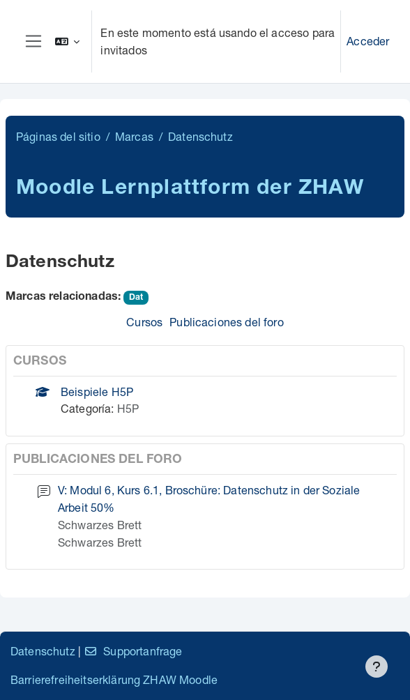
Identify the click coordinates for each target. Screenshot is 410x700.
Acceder (368, 40)
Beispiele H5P (97, 391)
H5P (128, 408)
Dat (136, 298)
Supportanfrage (133, 650)
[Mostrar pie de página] (376, 666)
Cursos (144, 321)
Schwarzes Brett (100, 524)
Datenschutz (42, 650)
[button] (67, 41)
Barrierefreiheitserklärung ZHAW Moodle (114, 679)
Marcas (134, 136)
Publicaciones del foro (226, 321)
